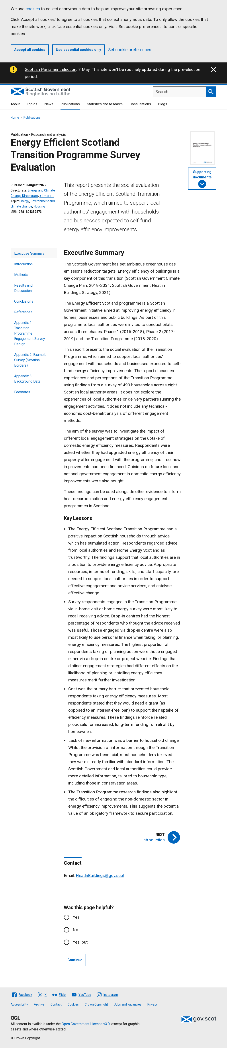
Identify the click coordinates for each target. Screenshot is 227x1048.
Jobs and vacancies (127, 1004)
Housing (39, 206)
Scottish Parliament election (50, 69)
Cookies (73, 1004)
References (23, 312)
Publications (70, 104)
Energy (24, 201)
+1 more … (46, 196)
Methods (21, 275)
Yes (76, 917)
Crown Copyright (96, 1004)
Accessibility (19, 1004)
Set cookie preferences (129, 49)
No (75, 929)
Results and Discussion (23, 288)
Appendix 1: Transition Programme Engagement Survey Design (29, 333)
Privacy (152, 1004)
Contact (56, 1004)
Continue (74, 960)
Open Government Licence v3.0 (86, 1024)
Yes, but (80, 942)
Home (15, 117)
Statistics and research (105, 104)
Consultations (140, 104)
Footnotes (22, 392)
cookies (32, 8)
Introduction (23, 264)
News (48, 104)
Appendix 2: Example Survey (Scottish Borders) (30, 360)
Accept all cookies (29, 50)
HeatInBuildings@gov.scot (100, 875)
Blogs (162, 104)
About (15, 104)
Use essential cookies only (78, 50)
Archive (39, 1004)
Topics (32, 104)
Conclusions (23, 301)
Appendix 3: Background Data (27, 378)
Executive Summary (29, 253)
